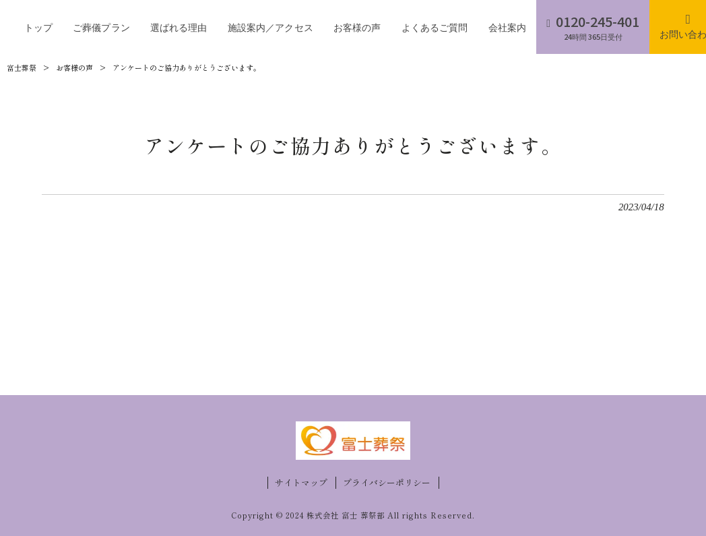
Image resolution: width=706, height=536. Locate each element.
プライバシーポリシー (386, 483)
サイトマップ (301, 483)
